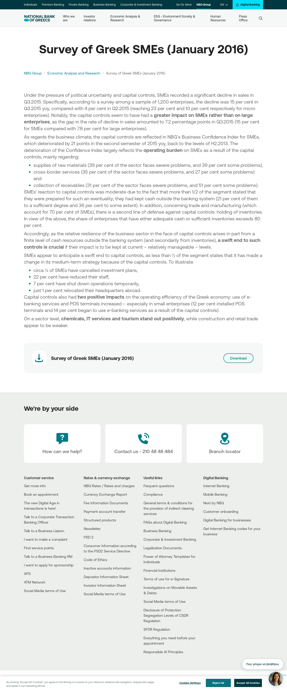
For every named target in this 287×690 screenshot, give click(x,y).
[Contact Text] (143, 443)
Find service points (39, 548)
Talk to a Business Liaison (44, 531)
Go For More (184, 4)
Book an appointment (41, 494)
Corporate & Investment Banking (141, 4)
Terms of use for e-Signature (166, 579)
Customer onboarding (220, 511)
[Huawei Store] (218, 551)
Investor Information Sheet (105, 585)
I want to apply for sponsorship (49, 565)
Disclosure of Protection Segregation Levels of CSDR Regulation (166, 615)
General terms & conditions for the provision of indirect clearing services (169, 508)
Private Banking (78, 4)
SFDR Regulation (157, 629)
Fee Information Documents (106, 503)
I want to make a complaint (45, 539)
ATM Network (34, 582)
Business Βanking (157, 531)
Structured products (100, 520)
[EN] (224, 4)
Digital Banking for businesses (227, 520)
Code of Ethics (95, 560)
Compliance (153, 494)
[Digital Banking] (248, 4)
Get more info (35, 486)
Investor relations (90, 18)
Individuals (30, 4)
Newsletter (92, 529)
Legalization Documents (163, 548)
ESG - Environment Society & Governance (175, 18)
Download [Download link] (238, 358)
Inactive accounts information (107, 568)
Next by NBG (213, 503)
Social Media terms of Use (45, 591)
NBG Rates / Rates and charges (109, 486)
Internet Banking (216, 486)
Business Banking (104, 4)
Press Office (243, 18)
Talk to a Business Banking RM (48, 556)
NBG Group (204, 4)
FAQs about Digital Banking (165, 522)
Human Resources (218, 18)
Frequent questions (159, 486)
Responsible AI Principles (163, 652)
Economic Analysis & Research (125, 18)
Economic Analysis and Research (73, 73)
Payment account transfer (105, 511)
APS (27, 574)
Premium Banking (53, 4)
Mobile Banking (215, 494)
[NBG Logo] (39, 18)
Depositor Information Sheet (106, 577)
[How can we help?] (62, 443)
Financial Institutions (159, 570)
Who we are (69, 18)
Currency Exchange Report (105, 494)
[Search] (260, 18)
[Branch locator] (225, 443)
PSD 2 (88, 537)
